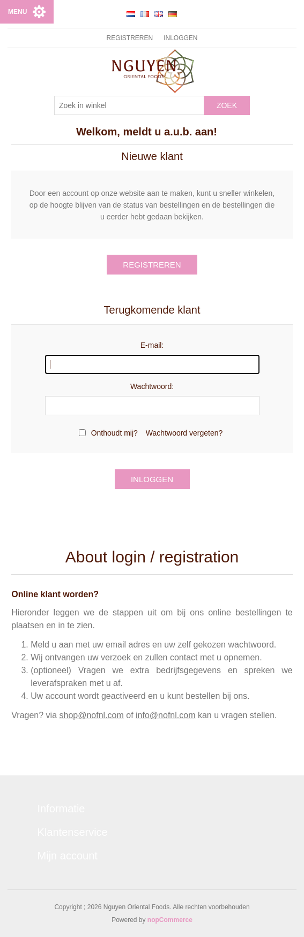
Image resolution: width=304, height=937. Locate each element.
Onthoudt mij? (114, 433)
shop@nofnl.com (92, 715)
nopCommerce (169, 920)
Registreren (129, 38)
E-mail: (152, 345)
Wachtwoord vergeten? (184, 433)
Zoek (227, 105)
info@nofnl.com (165, 715)
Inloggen (180, 38)
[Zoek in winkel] (129, 105)
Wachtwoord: (152, 386)
